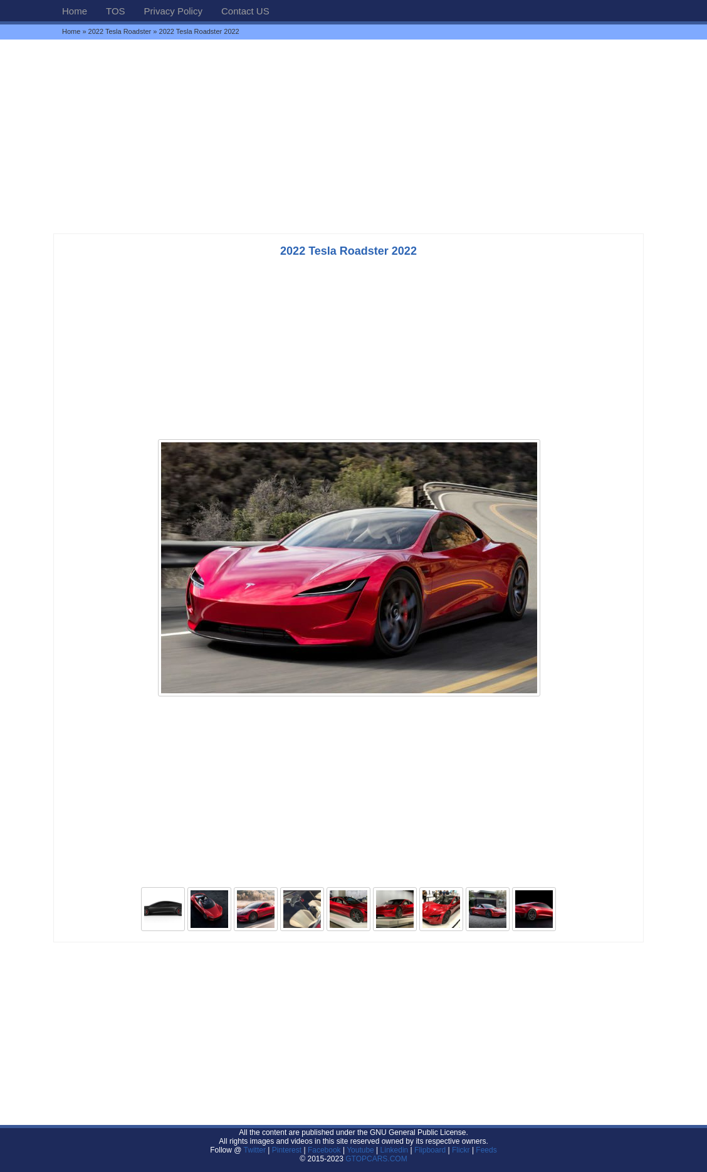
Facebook (324, 1150)
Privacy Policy (173, 11)
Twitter (256, 1150)
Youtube (360, 1150)
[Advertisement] (353, 136)
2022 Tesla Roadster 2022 (348, 251)
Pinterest (286, 1150)
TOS (115, 11)
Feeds (486, 1150)
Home (74, 11)
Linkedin (394, 1150)
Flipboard (430, 1150)
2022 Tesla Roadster (120, 31)
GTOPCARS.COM (376, 1158)
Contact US (245, 11)
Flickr (461, 1150)
